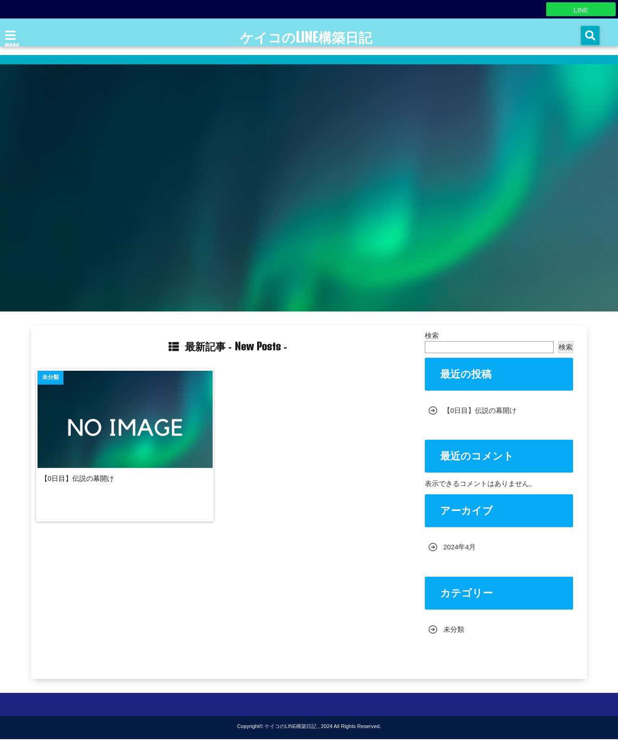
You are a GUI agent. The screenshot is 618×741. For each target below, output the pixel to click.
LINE (580, 9)
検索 (432, 335)
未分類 (453, 631)
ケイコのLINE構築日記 (306, 37)
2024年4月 (460, 548)
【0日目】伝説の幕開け (83, 477)
